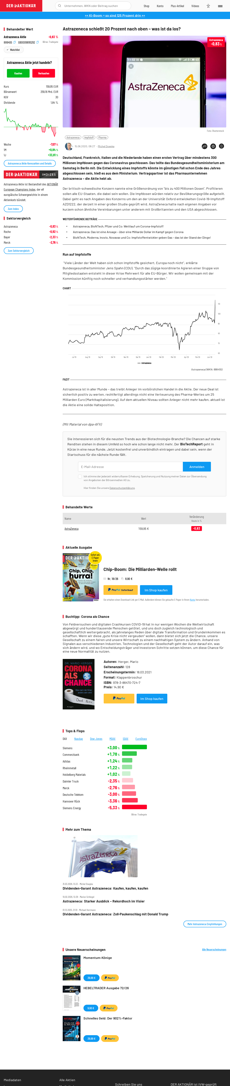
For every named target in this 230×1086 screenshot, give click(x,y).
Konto (192, 599)
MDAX (112, 739)
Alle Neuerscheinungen (214, 949)
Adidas (66, 761)
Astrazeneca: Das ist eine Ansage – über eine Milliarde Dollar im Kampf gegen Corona (128, 232)
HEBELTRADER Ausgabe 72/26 (106, 988)
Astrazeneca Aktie (15, 37)
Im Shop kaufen (156, 590)
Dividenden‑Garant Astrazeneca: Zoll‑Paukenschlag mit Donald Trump (115, 914)
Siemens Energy (72, 808)
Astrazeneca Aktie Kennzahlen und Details (30, 163)
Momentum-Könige (97, 958)
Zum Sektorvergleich (19, 250)
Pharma (102, 137)
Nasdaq (78, 739)
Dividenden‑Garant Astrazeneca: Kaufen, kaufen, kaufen (105, 888)
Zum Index (13, 208)
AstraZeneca (71, 528)
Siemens (67, 748)
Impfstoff (89, 137)
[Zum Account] (160, 6)
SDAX (125, 739)
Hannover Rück (71, 801)
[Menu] (220, 6)
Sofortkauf (120, 589)
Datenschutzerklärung (122, 487)
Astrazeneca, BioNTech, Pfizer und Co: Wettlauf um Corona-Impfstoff (118, 226)
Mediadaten (12, 1080)
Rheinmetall (69, 768)
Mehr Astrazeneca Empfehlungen (205, 924)
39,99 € (91, 977)
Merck (66, 788)
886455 (10, 42)
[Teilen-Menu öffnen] (204, 146)
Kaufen (18, 73)
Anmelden (196, 467)
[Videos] (195, 6)
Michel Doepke (106, 146)
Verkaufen (43, 73)
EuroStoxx (141, 739)
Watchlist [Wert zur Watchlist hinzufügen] (15, 49)
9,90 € (91, 1008)
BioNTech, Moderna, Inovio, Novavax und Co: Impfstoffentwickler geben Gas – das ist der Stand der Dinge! (142, 237)
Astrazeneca (73, 137)
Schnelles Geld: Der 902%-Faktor (107, 1018)
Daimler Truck (71, 781)
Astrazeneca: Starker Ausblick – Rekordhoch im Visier (104, 901)
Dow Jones (96, 739)
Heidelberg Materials (74, 775)
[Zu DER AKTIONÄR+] (177, 6)
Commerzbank (71, 755)
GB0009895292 (28, 42)
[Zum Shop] (146, 6)
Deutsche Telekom (73, 795)
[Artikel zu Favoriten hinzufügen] (221, 146)
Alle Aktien (67, 1080)
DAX (65, 739)
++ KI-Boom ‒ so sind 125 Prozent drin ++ (115, 15)
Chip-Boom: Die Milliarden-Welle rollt (140, 569)
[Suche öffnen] (59, 5)
